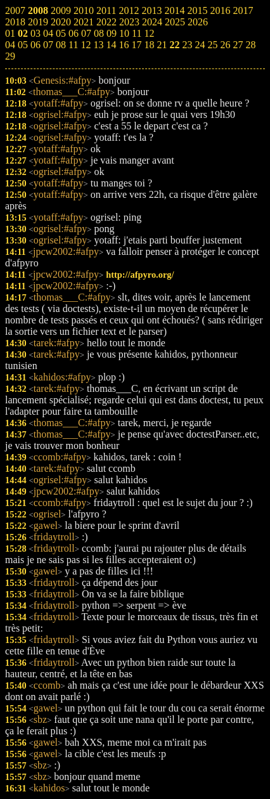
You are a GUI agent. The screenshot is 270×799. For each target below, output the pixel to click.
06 (35, 44)
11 (73, 44)
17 (136, 44)
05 (23, 44)
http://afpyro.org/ (140, 275)
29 (10, 56)
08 (61, 44)
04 (10, 44)
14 (111, 44)
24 (200, 44)
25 (212, 44)
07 (48, 44)
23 (187, 44)
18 (149, 44)
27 (238, 44)
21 (162, 44)
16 (124, 44)
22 (174, 44)
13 (98, 44)
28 (250, 44)
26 (225, 44)
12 (85, 44)
